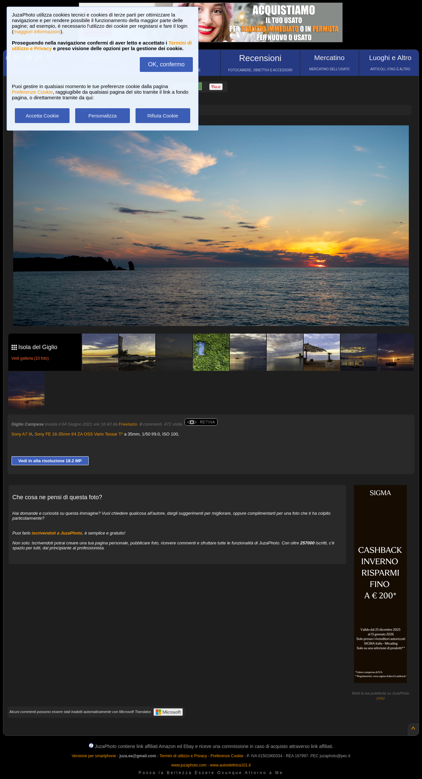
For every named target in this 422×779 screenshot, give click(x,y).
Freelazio (128, 424)
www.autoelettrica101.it (230, 765)
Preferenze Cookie (32, 92)
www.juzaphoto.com (189, 765)
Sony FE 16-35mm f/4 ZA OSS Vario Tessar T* (79, 434)
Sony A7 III (22, 434)
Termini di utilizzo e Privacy (183, 756)
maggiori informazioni (37, 31)
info (381, 698)
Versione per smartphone (94, 756)
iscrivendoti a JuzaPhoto (57, 533)
